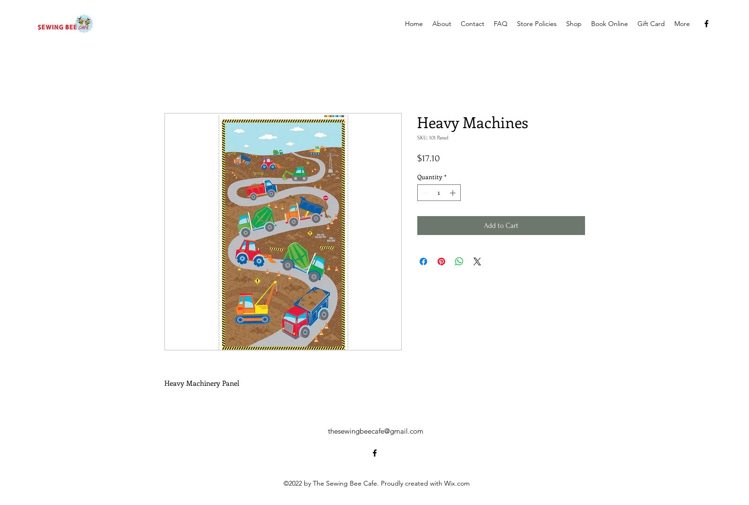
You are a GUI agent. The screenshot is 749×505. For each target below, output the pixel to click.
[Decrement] (424, 193)
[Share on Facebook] (423, 261)
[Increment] (453, 193)
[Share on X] (477, 261)
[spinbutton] (439, 193)
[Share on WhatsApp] (459, 261)
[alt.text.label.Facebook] (706, 23)
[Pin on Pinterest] (441, 261)
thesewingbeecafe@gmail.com (375, 431)
